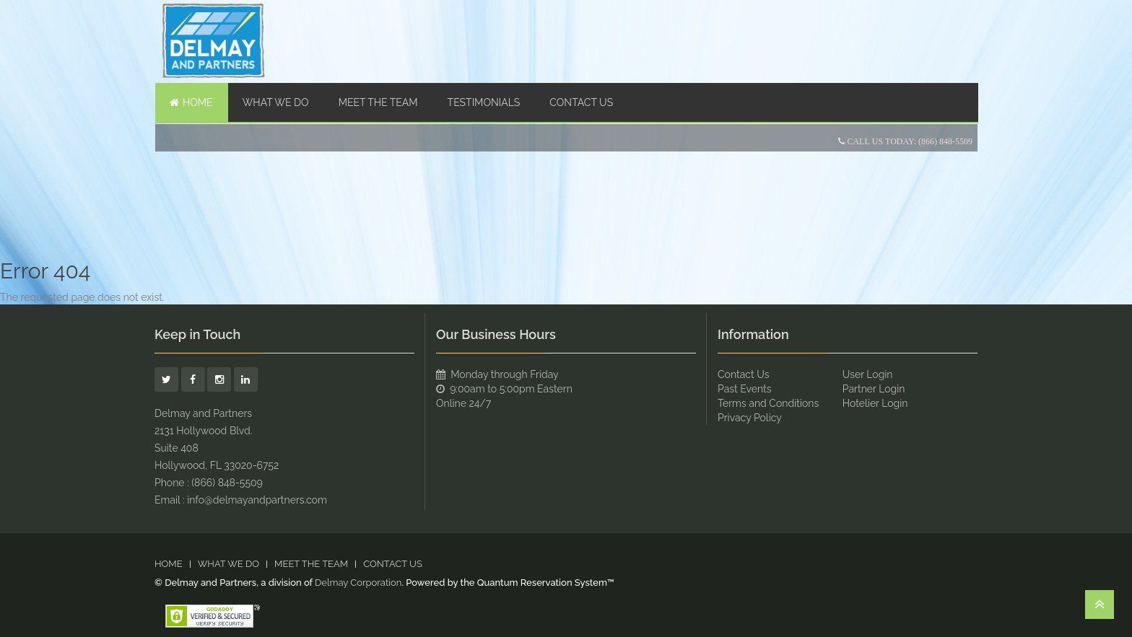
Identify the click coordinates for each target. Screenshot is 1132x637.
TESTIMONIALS (484, 102)
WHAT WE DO (276, 102)
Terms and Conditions (768, 403)
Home (191, 102)
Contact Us (581, 102)
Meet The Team (378, 102)
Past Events (745, 389)
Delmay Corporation (358, 582)
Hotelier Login (875, 403)
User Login (868, 374)
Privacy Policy (750, 417)
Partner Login (874, 389)
